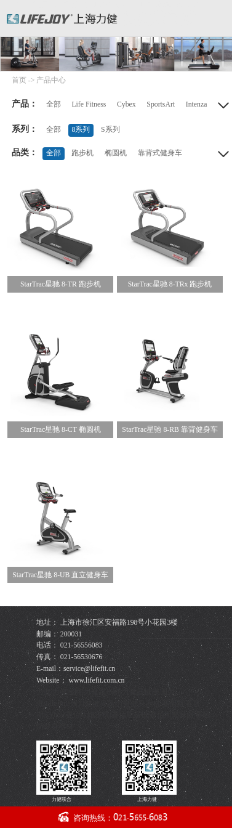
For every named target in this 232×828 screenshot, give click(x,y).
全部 (53, 104)
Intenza (196, 104)
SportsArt (160, 104)
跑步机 (82, 153)
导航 (218, 16)
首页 (19, 80)
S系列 (110, 130)
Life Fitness (88, 104)
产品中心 (51, 80)
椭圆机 (116, 153)
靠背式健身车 (160, 153)
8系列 (80, 130)
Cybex (126, 104)
